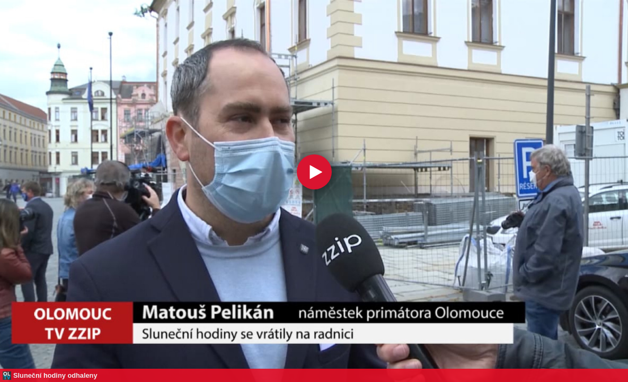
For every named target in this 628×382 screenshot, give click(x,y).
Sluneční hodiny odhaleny (55, 375)
